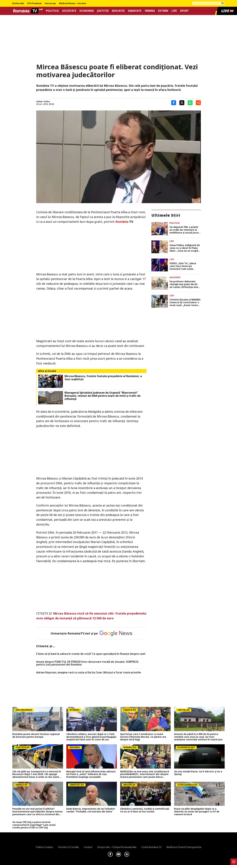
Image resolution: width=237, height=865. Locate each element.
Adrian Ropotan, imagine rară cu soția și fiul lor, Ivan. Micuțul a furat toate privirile (88, 672)
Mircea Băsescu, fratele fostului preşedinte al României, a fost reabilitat (103, 378)
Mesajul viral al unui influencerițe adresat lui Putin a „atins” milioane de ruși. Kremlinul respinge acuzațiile (91, 774)
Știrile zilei (18, 3)
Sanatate (134, 10)
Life (174, 10)
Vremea (150, 10)
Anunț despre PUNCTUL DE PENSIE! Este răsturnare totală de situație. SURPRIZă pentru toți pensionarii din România (87, 663)
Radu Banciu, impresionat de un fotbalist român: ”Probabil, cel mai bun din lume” (90, 810)
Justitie (103, 10)
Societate (69, 10)
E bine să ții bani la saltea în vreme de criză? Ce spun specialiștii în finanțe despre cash (90, 653)
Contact (88, 847)
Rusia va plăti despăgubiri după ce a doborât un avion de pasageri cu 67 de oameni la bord (196, 811)
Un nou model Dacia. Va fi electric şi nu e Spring (198, 773)
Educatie (118, 10)
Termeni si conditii (68, 847)
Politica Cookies (44, 847)
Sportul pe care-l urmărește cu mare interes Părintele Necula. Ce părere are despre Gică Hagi (143, 737)
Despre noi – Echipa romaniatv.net (116, 847)
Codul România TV (151, 847)
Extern (163, 10)
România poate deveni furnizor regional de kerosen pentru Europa (36, 735)
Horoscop (50, 3)
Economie (86, 10)
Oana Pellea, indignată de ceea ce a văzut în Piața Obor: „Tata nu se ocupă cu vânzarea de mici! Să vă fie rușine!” (185, 248)
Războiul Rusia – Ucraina (72, 3)
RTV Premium (34, 3)
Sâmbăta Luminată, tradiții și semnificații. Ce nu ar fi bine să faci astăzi (145, 810)
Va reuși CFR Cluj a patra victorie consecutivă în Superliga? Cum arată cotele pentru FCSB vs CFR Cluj (33, 825)
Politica (52, 10)
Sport (184, 10)
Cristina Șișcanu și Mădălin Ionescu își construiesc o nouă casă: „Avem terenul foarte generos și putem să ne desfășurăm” (185, 302)
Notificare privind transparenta (184, 847)
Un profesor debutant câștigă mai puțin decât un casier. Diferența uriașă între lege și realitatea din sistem (185, 284)
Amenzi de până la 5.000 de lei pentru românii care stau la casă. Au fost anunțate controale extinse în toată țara (198, 737)
